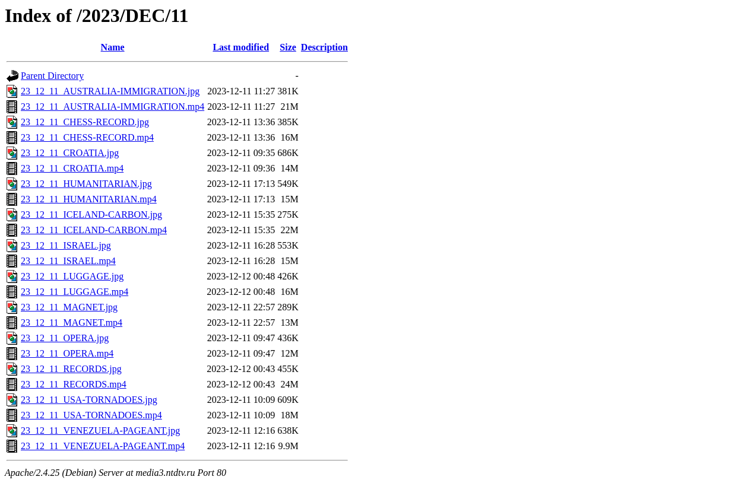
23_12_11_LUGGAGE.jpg (72, 276)
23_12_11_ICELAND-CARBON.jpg (91, 214)
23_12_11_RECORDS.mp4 (73, 384)
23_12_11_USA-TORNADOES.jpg (89, 400)
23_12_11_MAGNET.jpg (69, 307)
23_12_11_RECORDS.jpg (71, 369)
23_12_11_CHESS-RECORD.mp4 (87, 137)
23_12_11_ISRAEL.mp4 (68, 261)
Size (288, 47)
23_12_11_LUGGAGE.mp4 (74, 292)
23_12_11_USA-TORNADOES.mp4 (91, 415)
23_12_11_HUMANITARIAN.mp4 (89, 199)
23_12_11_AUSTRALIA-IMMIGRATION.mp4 (112, 106)
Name (113, 47)
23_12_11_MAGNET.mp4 (71, 322)
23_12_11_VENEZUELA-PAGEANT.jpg (100, 430)
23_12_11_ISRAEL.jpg (66, 245)
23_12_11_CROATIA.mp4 (72, 168)
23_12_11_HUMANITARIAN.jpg (86, 184)
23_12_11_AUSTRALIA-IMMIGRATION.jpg (110, 91)
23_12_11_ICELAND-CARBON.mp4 (94, 230)
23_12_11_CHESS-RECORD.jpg (85, 122)
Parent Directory (52, 76)
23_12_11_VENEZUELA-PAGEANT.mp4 (103, 446)
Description (324, 47)
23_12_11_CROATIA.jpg (70, 153)
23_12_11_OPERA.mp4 (67, 353)
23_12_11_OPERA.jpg (65, 338)
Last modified (241, 47)
